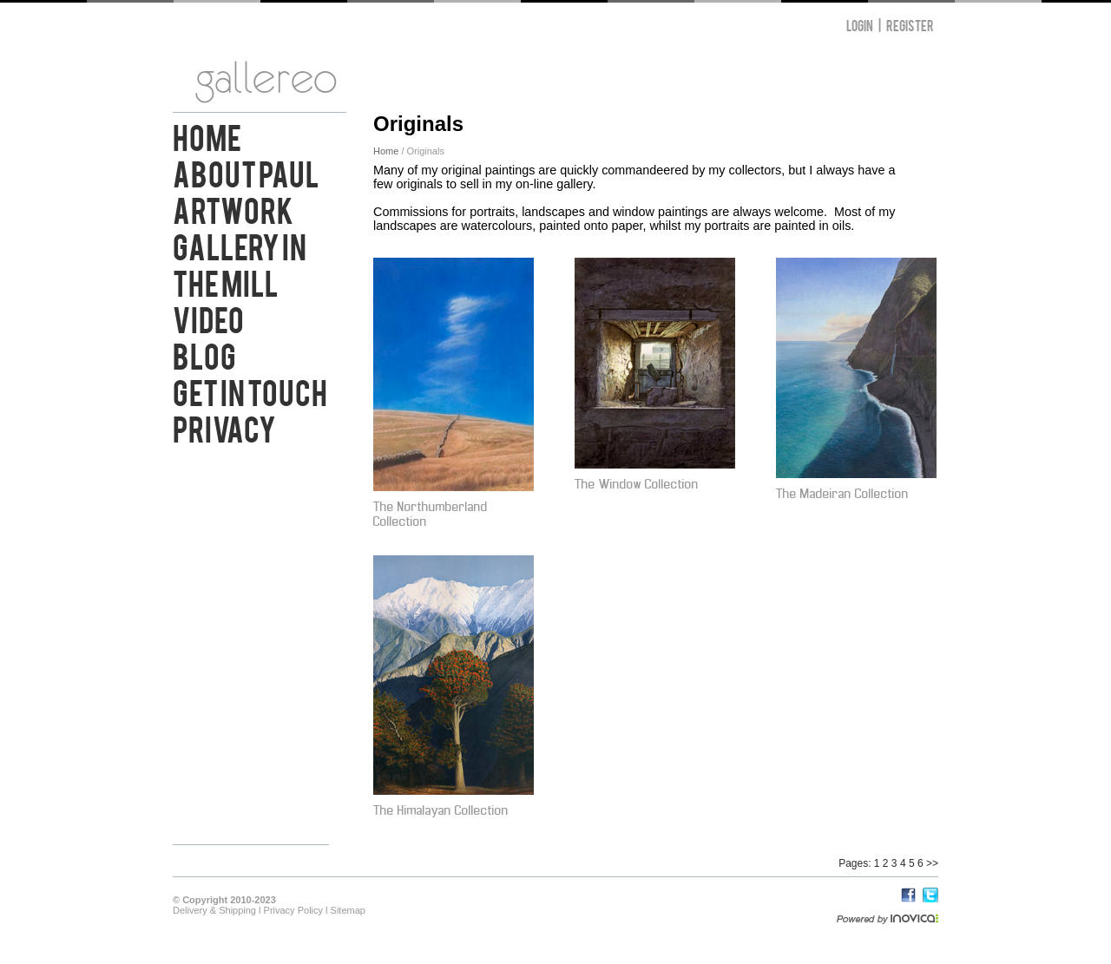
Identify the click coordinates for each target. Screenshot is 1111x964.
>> (932, 863)
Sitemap (348, 910)
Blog (204, 354)
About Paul (246, 172)
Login (859, 24)
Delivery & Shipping (214, 910)
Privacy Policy (293, 910)
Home (207, 135)
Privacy (224, 427)
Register (910, 24)
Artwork (233, 208)
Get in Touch (250, 390)
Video (208, 318)
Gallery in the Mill (239, 263)
